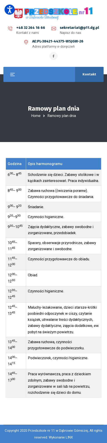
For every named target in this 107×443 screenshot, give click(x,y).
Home (36, 116)
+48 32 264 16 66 (30, 28)
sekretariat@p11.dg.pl (79, 28)
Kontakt (89, 74)
